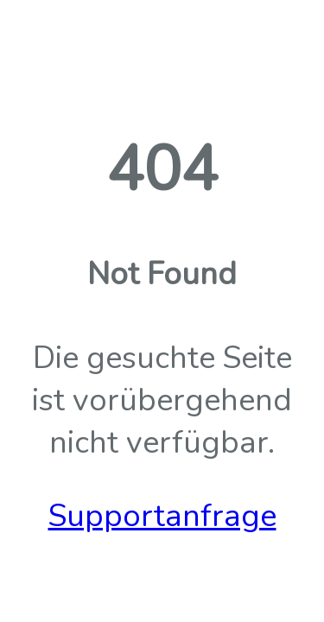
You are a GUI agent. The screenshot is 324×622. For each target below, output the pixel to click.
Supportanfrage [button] (162, 516)
